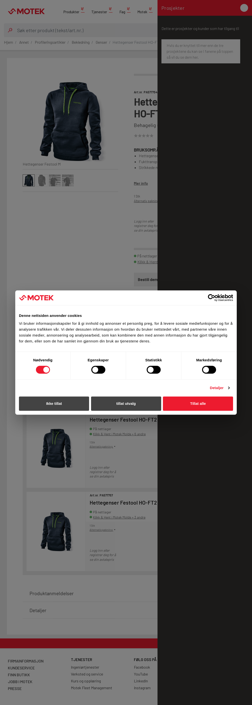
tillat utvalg (126, 403)
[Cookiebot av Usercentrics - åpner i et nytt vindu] (211, 297)
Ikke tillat (54, 403)
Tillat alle (198, 403)
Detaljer (217, 388)
